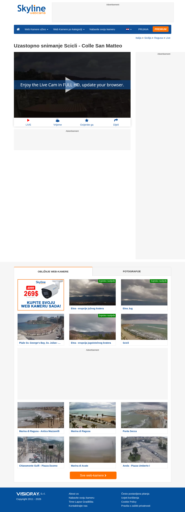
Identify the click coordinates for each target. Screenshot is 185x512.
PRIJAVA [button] (143, 29)
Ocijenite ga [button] (86, 122)
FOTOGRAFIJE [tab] (132, 271)
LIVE (28, 122)
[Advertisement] (113, 14)
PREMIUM (161, 29)
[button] (128, 29)
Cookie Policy (128, 501)
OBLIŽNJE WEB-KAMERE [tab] (53, 271)
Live (168, 37)
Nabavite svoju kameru (102, 29)
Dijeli (116, 122)
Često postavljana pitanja (135, 493)
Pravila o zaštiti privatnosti (135, 505)
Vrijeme (57, 122)
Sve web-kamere (93, 475)
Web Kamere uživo (36, 29)
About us (74, 493)
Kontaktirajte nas (78, 505)
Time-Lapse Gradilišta (81, 501)
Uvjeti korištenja (130, 497)
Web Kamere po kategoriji (68, 29)
